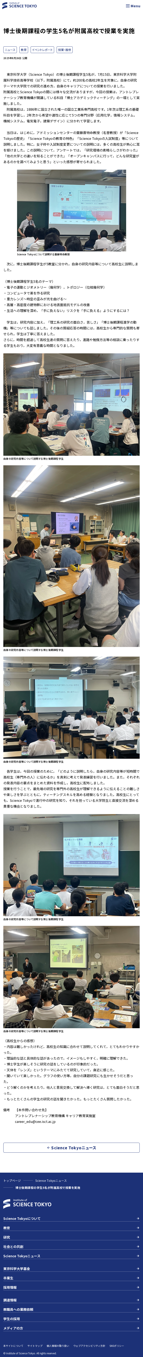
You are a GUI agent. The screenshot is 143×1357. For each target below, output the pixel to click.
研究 (71, 1237)
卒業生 (71, 1277)
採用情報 (71, 1287)
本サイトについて (13, 1345)
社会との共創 (71, 1246)
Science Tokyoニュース (51, 1180)
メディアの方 (71, 1328)
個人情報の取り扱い (58, 1345)
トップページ (12, 1180)
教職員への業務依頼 (71, 1309)
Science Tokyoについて (71, 1218)
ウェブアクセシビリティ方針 (89, 1345)
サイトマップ (34, 1345)
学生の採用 (71, 1318)
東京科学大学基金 (71, 1268)
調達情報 (71, 1299)
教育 (71, 1227)
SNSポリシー (116, 1345)
